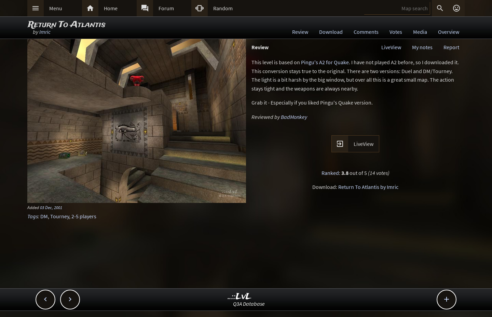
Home (111, 8)
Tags (32, 216)
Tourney (59, 216)
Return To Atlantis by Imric (368, 186)
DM (44, 216)
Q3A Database (249, 303)
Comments (366, 31)
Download (331, 31)
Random (223, 8)
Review (300, 31)
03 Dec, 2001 (51, 207)
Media (420, 31)
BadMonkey (294, 116)
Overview (448, 31)
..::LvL (239, 297)
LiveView (391, 47)
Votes (396, 31)
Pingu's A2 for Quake (325, 62)
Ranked (330, 172)
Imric (45, 31)
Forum (166, 8)
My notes (422, 47)
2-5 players (83, 216)
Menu (55, 8)
